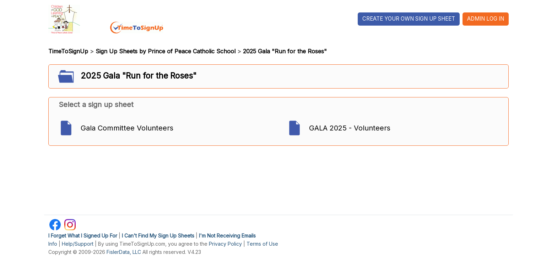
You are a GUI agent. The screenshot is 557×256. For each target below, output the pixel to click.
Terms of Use (262, 244)
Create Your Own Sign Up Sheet (408, 18)
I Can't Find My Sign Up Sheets (158, 236)
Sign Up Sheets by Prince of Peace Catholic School (166, 51)
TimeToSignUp (68, 51)
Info (52, 244)
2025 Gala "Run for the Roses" (285, 51)
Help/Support (77, 244)
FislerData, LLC (124, 252)
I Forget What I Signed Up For (82, 236)
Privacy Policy (225, 244)
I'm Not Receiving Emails (227, 236)
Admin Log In (485, 18)
